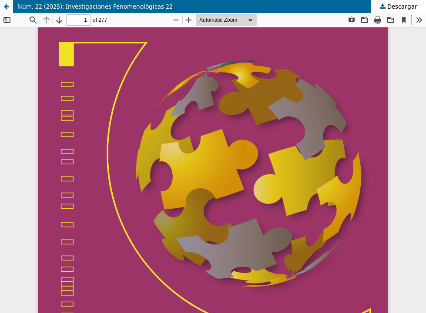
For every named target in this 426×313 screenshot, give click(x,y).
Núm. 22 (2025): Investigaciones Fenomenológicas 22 (95, 6)
